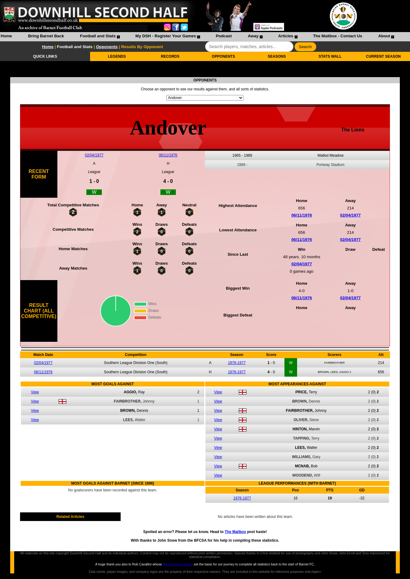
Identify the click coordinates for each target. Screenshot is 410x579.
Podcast (224, 36)
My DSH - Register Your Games (165, 36)
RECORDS (170, 56)
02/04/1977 (94, 155)
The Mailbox (235, 532)
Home (6, 36)
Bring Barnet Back (46, 36)
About (384, 36)
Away (253, 36)
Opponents (107, 46)
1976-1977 (237, 363)
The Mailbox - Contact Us (337, 36)
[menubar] (197, 36)
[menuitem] (6, 36)
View (35, 392)
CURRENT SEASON (383, 56)
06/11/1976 (168, 155)
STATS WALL (330, 56)
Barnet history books (178, 564)
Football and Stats (98, 36)
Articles (285, 36)
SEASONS (277, 56)
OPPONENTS (223, 56)
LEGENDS (117, 56)
